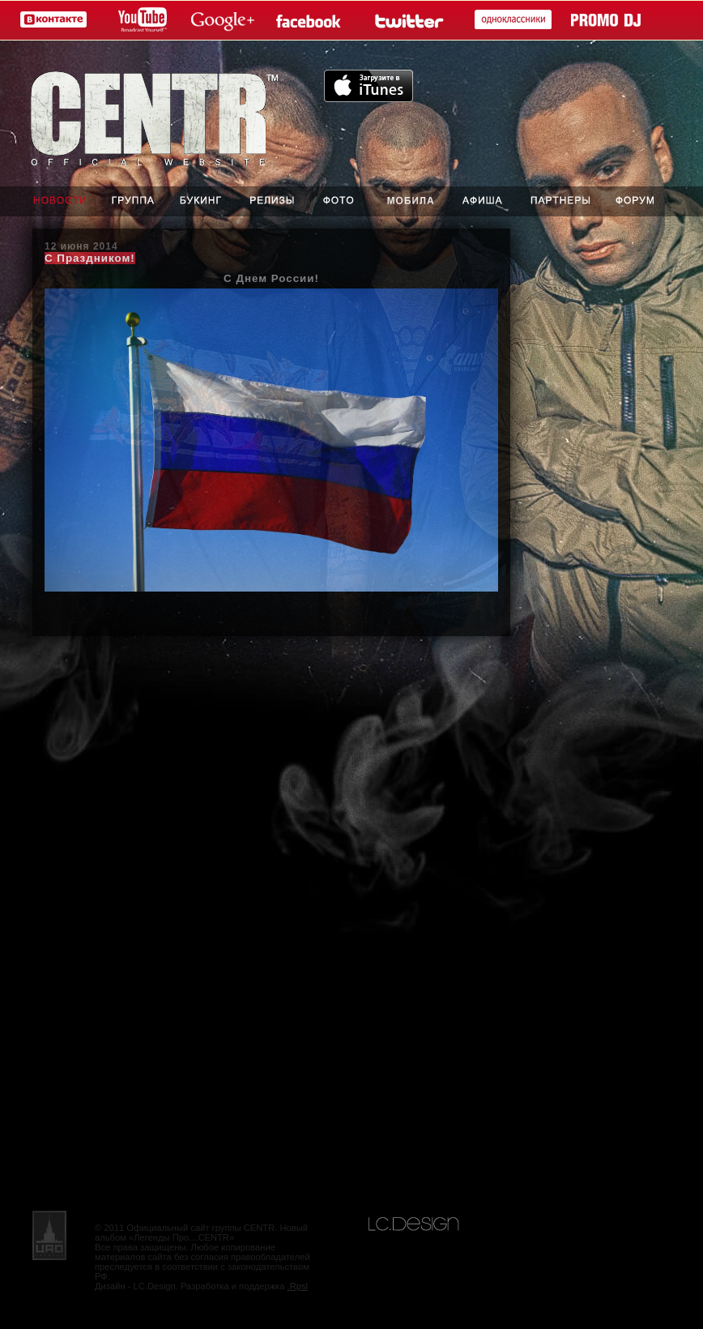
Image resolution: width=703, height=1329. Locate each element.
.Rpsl (298, 1286)
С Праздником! (90, 258)
